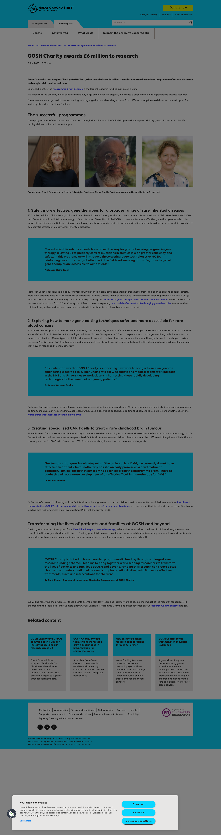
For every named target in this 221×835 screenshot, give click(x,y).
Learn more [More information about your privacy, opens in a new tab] (25, 821)
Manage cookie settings (139, 821)
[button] (12, 814)
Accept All (138, 804)
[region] (95, 812)
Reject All (138, 812)
